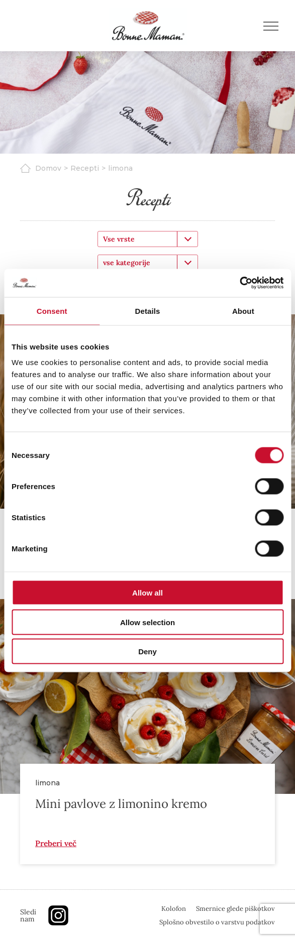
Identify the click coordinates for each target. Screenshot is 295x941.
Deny (147, 651)
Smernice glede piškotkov (235, 908)
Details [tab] (147, 310)
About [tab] (243, 310)
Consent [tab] (52, 310)
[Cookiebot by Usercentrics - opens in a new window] (239, 283)
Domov (48, 168)
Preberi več (55, 843)
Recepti (84, 168)
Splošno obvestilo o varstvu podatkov (217, 922)
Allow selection (147, 622)
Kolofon (173, 908)
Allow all (147, 593)
